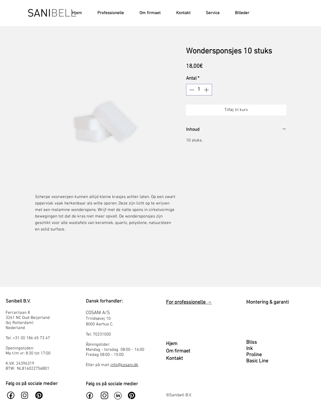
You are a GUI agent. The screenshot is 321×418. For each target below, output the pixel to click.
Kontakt (174, 359)
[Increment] (207, 89)
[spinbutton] (199, 89)
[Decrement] (191, 89)
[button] (209, 13)
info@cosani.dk (124, 364)
